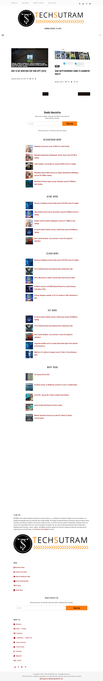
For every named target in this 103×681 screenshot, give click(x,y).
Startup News (18, 590)
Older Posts (84, 94)
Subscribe (25, 3)
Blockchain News (19, 567)
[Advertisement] (52, 444)
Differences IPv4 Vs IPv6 (41, 374)
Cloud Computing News (21, 581)
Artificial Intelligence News (22, 576)
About (17, 629)
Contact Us (18, 633)
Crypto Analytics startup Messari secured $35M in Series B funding (55, 164)
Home (45, 94)
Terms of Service (38, 3)
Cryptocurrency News (20, 572)
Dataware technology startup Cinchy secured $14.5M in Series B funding (56, 203)
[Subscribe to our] (79, 4)
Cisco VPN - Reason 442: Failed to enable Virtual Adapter (51, 395)
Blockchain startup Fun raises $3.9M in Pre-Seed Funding (51, 146)
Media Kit (17, 656)
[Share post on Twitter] (30, 79)
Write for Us (28, 638)
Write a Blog (52, 3)
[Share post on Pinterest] (32, 79)
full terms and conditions (42, 529)
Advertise (14, 3)
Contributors (18, 638)
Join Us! (17, 660)
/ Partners (23, 629)
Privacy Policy (19, 647)
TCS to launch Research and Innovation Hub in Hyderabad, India (53, 269)
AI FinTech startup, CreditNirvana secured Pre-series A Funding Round (55, 384)
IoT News (17, 585)
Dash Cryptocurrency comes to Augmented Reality (72, 72)
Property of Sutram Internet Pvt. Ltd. (51, 679)
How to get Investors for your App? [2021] (28, 71)
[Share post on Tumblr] (35, 79)
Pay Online (18, 651)
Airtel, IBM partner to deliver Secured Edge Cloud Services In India (54, 277)
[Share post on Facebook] (27, 79)
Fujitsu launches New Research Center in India (48, 405)
